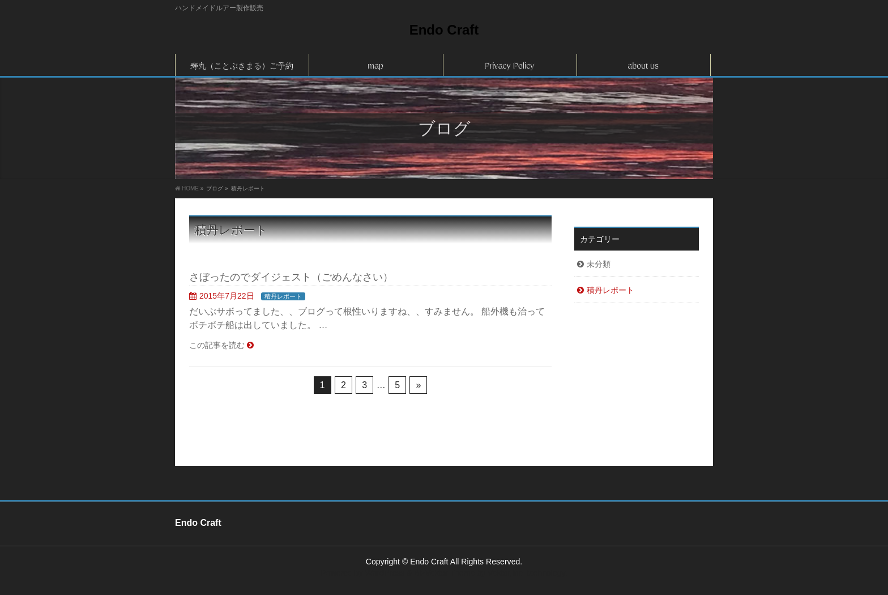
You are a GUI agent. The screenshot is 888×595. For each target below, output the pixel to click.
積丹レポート (283, 296)
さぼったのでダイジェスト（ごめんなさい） (291, 277)
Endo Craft (444, 29)
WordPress (384, 572)
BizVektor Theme (444, 572)
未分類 (598, 264)
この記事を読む (217, 345)
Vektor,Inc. (506, 572)
